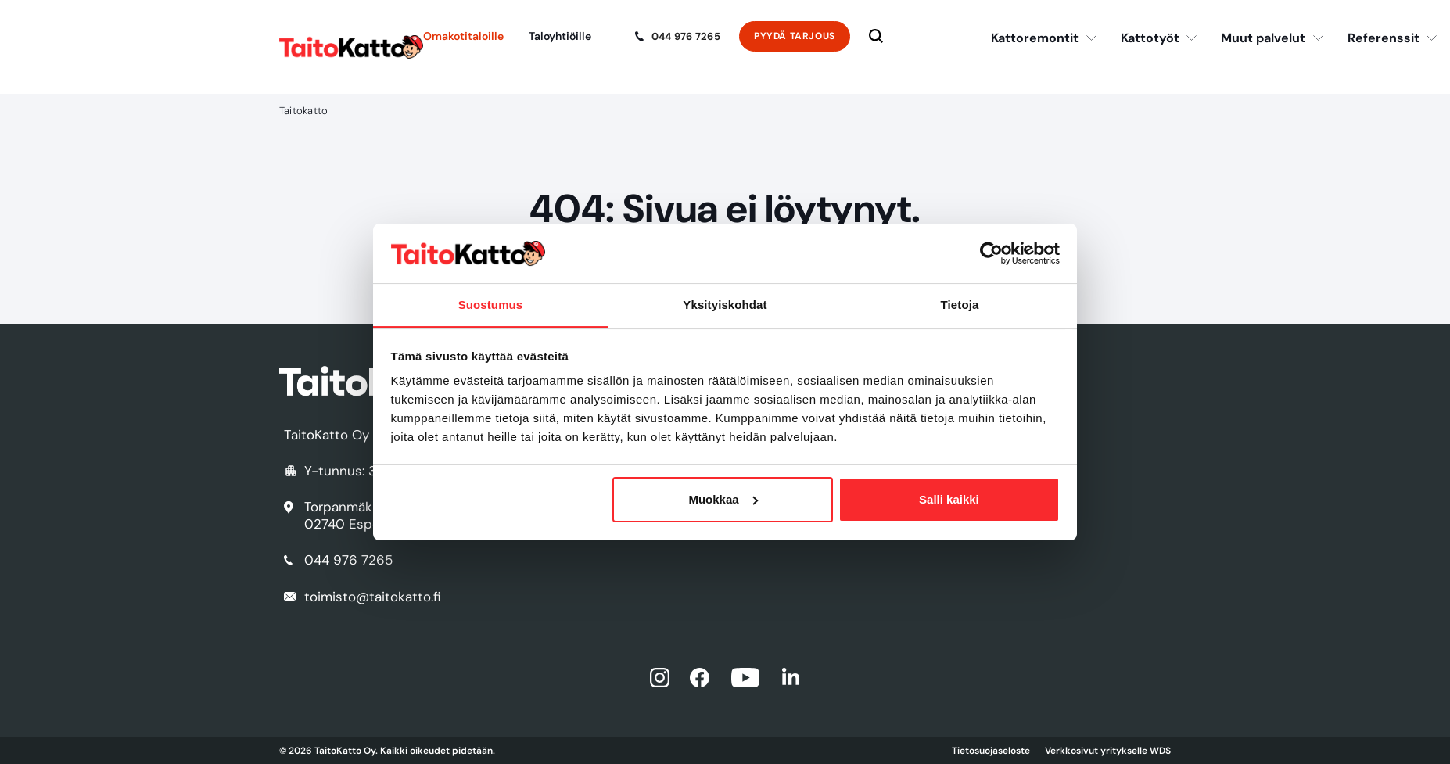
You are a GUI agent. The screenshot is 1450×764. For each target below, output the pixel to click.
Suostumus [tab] (490, 304)
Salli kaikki (949, 499)
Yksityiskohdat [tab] (724, 304)
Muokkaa (722, 499)
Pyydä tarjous (794, 36)
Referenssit (1383, 38)
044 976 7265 (685, 36)
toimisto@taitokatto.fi (372, 596)
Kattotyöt (1150, 38)
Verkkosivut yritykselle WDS (1108, 750)
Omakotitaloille (463, 36)
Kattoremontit (1035, 38)
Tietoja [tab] (960, 304)
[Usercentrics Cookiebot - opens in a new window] (991, 253)
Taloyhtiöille (560, 36)
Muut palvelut (1263, 38)
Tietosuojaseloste (991, 750)
